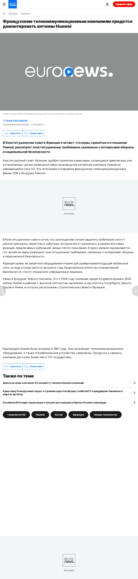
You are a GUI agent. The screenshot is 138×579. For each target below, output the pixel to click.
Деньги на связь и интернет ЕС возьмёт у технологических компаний (43, 382)
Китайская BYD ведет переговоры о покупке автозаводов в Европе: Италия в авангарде (54, 402)
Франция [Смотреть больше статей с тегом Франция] (78, 414)
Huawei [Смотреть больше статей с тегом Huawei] (40, 414)
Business (13, 14)
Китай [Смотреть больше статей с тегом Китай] (59, 414)
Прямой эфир (124, 4)
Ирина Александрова (17, 120)
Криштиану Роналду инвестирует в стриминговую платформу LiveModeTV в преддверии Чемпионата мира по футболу (63, 393)
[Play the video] (69, 72)
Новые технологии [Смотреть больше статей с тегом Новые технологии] (105, 414)
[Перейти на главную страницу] (12, 4)
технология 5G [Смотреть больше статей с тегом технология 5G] (16, 414)
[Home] (4, 13)
